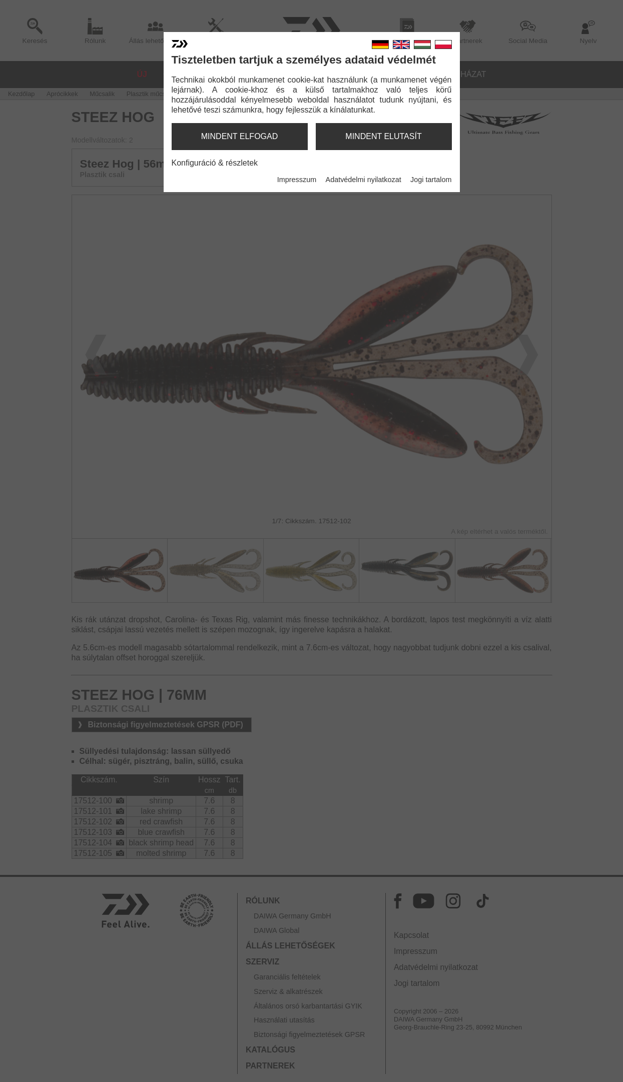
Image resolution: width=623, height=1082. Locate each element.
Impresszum (296, 180)
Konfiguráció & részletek (215, 163)
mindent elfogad (239, 136)
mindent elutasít (383, 136)
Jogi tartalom (430, 180)
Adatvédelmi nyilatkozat (363, 180)
